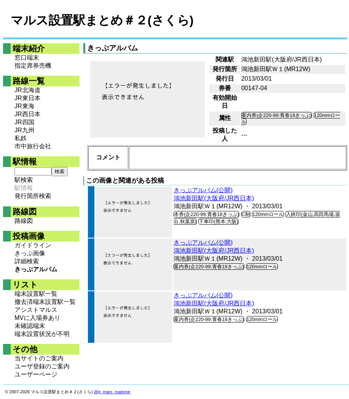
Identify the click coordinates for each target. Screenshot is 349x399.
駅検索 (24, 180)
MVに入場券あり (37, 318)
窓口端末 (27, 57)
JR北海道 (28, 90)
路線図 (24, 220)
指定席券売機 (33, 65)
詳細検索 (27, 261)
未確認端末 (30, 326)
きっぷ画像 (30, 253)
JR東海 (24, 106)
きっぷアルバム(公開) (203, 190)
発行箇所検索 (33, 196)
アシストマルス (36, 310)
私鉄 (21, 138)
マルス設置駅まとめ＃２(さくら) (102, 20)
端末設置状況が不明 (42, 334)
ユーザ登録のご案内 (42, 366)
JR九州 (24, 130)
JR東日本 (28, 98)
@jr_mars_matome (112, 391)
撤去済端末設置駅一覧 (45, 301)
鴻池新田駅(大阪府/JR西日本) (214, 198)
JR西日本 (28, 114)
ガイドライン (33, 245)
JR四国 (24, 122)
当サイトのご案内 (39, 358)
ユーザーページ (36, 374)
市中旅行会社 (33, 146)
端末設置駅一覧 (36, 293)
